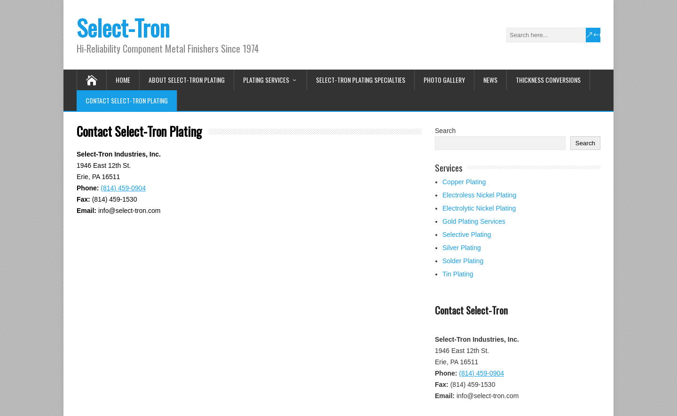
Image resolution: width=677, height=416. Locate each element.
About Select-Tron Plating (187, 80)
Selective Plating (466, 234)
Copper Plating (464, 182)
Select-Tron (123, 27)
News (490, 80)
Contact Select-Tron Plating (127, 100)
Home (123, 80)
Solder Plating (462, 261)
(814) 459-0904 (123, 188)
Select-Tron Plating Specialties (360, 80)
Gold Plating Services (473, 221)
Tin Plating (457, 274)
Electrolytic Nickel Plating (479, 208)
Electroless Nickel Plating (479, 195)
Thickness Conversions (548, 80)
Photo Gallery (444, 80)
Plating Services (266, 80)
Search (445, 130)
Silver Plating (461, 247)
